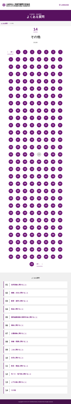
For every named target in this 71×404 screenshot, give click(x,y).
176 (11, 213)
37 (46, 81)
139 (32, 176)
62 (53, 103)
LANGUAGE (65, 5)
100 (39, 140)
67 (32, 110)
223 (60, 249)
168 (11, 205)
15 (60, 59)
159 (60, 191)
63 (60, 103)
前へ (12, 52)
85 (46, 125)
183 (60, 213)
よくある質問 (4, 23)
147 (32, 183)
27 (32, 74)
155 (32, 191)
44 (39, 88)
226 (25, 257)
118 (53, 154)
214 (53, 242)
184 (11, 220)
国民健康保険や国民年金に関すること (24, 317)
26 (25, 74)
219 (32, 249)
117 (46, 154)
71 (60, 110)
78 (53, 118)
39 (60, 81)
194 (25, 227)
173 (46, 205)
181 (46, 213)
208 (11, 242)
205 (46, 235)
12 (39, 59)
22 (53, 66)
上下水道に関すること (19, 382)
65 (18, 110)
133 (46, 169)
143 (60, 176)
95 (60, 132)
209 (18, 242)
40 (11, 88)
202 (25, 235)
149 (46, 183)
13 (46, 59)
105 (18, 147)
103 (60, 140)
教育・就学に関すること (19, 301)
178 (25, 213)
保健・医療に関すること (19, 341)
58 (25, 103)
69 (46, 110)
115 (32, 154)
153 (18, 191)
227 (32, 257)
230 (53, 257)
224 (11, 257)
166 (53, 198)
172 (39, 205)
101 (46, 140)
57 (18, 103)
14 (53, 59)
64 (11, 110)
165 (46, 198)
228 (39, 257)
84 (39, 125)
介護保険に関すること (19, 333)
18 (25, 66)
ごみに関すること (17, 350)
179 (32, 213)
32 (11, 81)
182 (53, 213)
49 (18, 96)
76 (39, 118)
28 (39, 74)
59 (32, 103)
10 (25, 59)
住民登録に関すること (19, 285)
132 (39, 169)
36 (39, 81)
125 (46, 161)
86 (53, 125)
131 (32, 169)
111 (60, 147)
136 (11, 176)
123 (32, 161)
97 (18, 140)
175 (60, 205)
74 (25, 118)
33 (18, 81)
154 (25, 191)
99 (32, 140)
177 (18, 213)
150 (53, 183)
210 (25, 242)
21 (46, 66)
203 (32, 235)
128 (11, 169)
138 (25, 176)
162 (25, 198)
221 (46, 249)
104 (11, 147)
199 (60, 227)
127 (60, 161)
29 (46, 74)
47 (60, 88)
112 (11, 154)
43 (32, 88)
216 (11, 249)
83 (32, 125)
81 (18, 125)
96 (11, 140)
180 (39, 213)
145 (18, 183)
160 (11, 198)
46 (53, 88)
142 (53, 176)
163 (32, 198)
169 (18, 205)
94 (53, 132)
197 (46, 227)
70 (53, 110)
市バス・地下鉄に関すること (21, 374)
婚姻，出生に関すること (19, 293)
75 (32, 118)
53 (46, 96)
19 (32, 66)
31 (60, 74)
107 (32, 147)
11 (32, 59)
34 (25, 81)
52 (39, 96)
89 (18, 132)
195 (32, 227)
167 (60, 198)
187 (32, 220)
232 (32, 264)
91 (32, 132)
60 (39, 103)
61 (46, 103)
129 (18, 169)
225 (18, 257)
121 (18, 161)
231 (60, 257)
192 (11, 227)
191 (60, 220)
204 (39, 235)
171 (32, 205)
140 (39, 176)
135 (60, 169)
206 (53, 235)
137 (18, 176)
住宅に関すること (17, 358)
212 (39, 242)
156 (39, 191)
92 (39, 132)
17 (18, 66)
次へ (38, 264)
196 (39, 227)
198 (53, 227)
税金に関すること (17, 309)
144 (11, 183)
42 (25, 88)
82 (25, 125)
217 (18, 249)
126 (53, 161)
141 (46, 176)
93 (46, 132)
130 (25, 169)
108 (39, 147)
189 (46, 220)
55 (60, 96)
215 (60, 242)
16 (11, 66)
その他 (13, 390)
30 (53, 74)
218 (25, 249)
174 (53, 205)
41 (18, 88)
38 (53, 81)
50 (25, 96)
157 (46, 191)
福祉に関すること (17, 325)
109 (46, 147)
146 (25, 183)
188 (39, 220)
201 (18, 235)
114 (25, 154)
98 (25, 140)
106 (25, 147)
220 (39, 249)
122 (25, 161)
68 (39, 110)
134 (53, 169)
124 (39, 161)
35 (32, 81)
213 (46, 242)
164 (39, 198)
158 (53, 191)
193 (18, 227)
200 (11, 235)
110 (53, 147)
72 (11, 118)
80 (11, 125)
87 (60, 125)
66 (25, 110)
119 (60, 154)
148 (39, 183)
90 (25, 132)
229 (46, 257)
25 (18, 74)
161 (18, 198)
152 (11, 191)
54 (53, 96)
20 (39, 66)
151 (60, 183)
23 (60, 66)
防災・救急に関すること (19, 366)
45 (46, 88)
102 (53, 140)
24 (11, 74)
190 (53, 220)
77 (46, 118)
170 (25, 205)
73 (18, 118)
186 (25, 220)
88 (11, 132)
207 (60, 235)
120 (11, 161)
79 (60, 118)
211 (32, 242)
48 (11, 96)
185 (18, 220)
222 (53, 249)
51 (32, 96)
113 (18, 154)
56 (11, 103)
